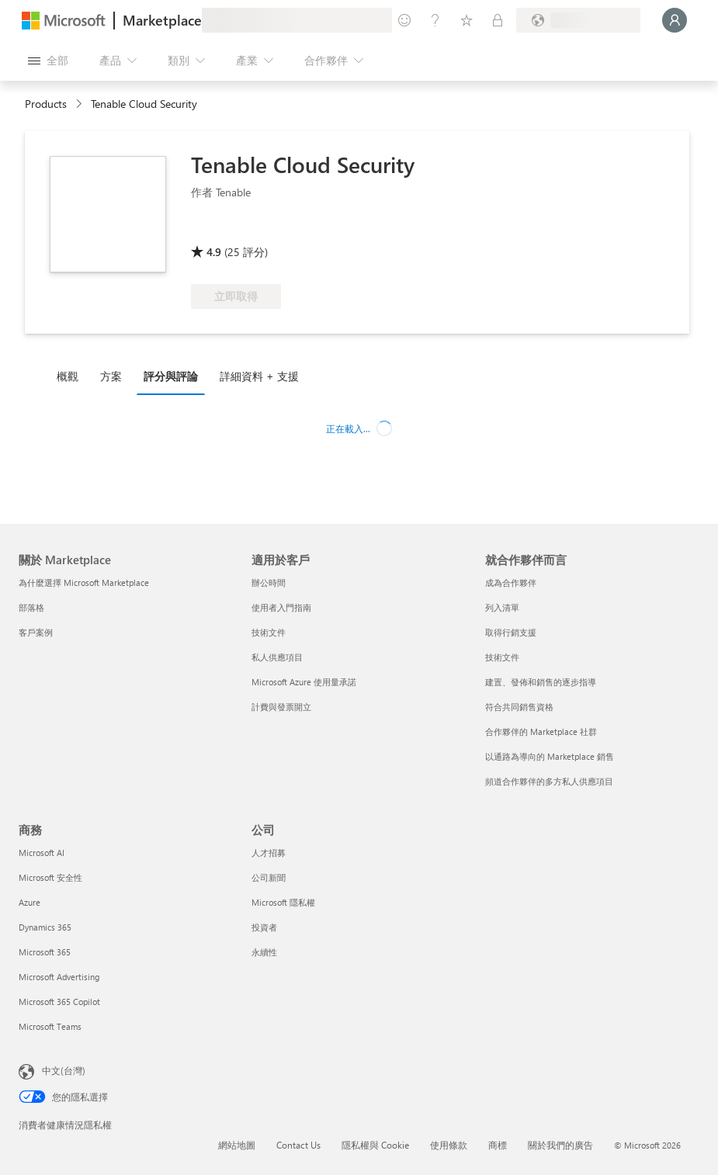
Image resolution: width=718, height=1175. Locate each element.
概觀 (67, 376)
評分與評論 (171, 376)
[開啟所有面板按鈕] (48, 60)
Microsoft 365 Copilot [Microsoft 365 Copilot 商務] (59, 1001)
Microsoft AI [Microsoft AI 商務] (41, 852)
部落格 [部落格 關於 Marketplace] (31, 607)
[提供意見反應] (404, 20)
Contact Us (298, 1145)
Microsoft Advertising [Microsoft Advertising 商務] (59, 977)
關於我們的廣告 (560, 1145)
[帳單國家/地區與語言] (578, 20)
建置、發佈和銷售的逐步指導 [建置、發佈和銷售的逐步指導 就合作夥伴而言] (540, 682)
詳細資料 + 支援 (259, 376)
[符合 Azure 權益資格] (254, 230)
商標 (497, 1145)
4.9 (213, 251)
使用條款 (448, 1145)
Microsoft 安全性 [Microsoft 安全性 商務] (50, 877)
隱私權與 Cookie (375, 1145)
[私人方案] (497, 20)
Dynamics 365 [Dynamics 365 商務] (45, 927)
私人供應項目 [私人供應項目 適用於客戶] (277, 657)
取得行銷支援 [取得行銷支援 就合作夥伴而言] (510, 632)
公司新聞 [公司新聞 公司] (268, 877)
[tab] (71, 376)
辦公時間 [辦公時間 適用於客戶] (268, 582)
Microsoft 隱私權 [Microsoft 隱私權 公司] (283, 902)
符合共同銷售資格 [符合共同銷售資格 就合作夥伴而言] (519, 706)
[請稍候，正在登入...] (674, 20)
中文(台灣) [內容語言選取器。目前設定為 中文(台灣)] (63, 1070)
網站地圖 (236, 1145)
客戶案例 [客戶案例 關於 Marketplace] (36, 632)
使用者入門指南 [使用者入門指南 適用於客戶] (281, 607)
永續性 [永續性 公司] (264, 952)
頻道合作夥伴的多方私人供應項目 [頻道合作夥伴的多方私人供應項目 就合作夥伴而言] (549, 781)
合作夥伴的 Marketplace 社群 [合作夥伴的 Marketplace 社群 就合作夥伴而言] (541, 731)
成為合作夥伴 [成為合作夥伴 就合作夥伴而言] (510, 582)
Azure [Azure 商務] (29, 902)
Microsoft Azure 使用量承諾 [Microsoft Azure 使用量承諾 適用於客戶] (303, 682)
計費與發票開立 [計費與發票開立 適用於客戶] (281, 706)
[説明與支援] (435, 20)
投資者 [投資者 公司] (264, 927)
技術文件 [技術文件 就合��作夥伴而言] (502, 657)
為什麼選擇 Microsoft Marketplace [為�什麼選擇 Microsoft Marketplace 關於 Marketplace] (84, 582)
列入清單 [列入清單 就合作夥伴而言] (502, 607)
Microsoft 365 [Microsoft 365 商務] (45, 952)
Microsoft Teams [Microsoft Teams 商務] (50, 1026)
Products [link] (46, 103)
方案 (111, 376)
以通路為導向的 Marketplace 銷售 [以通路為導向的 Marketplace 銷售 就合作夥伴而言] (549, 756)
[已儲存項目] (466, 20)
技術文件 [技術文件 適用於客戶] (268, 632)
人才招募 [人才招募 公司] (268, 852)
